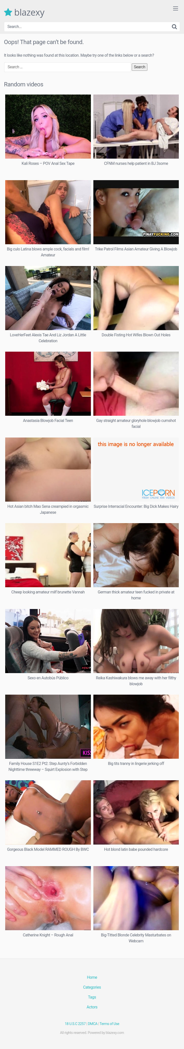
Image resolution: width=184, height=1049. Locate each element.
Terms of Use (109, 1024)
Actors (92, 1007)
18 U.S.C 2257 (75, 1024)
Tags (92, 997)
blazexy (24, 12)
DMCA (93, 1024)
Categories (92, 987)
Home (92, 977)
